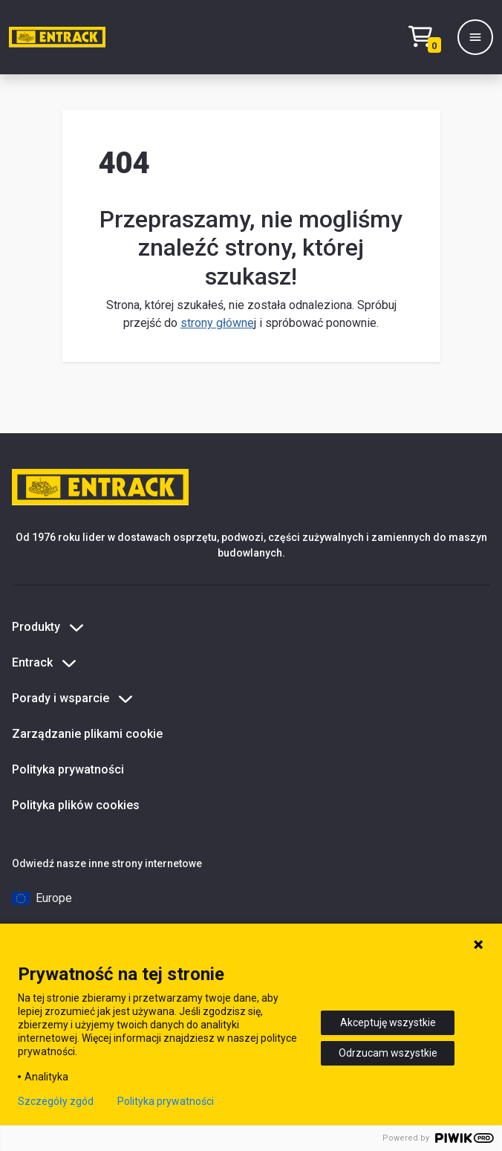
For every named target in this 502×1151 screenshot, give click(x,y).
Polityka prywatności (68, 769)
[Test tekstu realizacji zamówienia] (428, 38)
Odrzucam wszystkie (388, 1053)
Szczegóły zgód (56, 1101)
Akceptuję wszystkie (388, 1022)
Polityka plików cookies (76, 805)
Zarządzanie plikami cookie (87, 734)
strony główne (217, 323)
